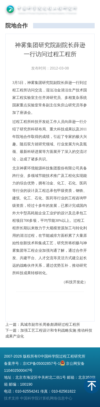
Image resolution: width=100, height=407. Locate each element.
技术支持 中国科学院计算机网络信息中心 (38, 398)
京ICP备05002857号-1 (41, 363)
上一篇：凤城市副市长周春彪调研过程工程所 (42, 324)
